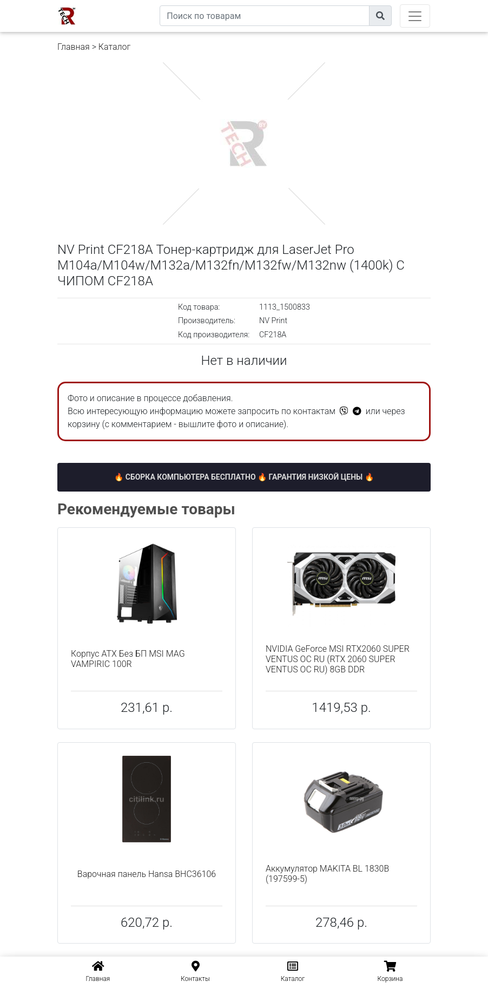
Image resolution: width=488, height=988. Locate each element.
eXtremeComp (134, 4)
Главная (73, 47)
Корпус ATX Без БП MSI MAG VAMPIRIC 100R (128, 659)
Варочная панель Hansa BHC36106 (146, 874)
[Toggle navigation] (415, 16)
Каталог (114, 47)
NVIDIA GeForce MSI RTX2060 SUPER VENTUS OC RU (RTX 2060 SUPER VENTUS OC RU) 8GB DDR (338, 659)
